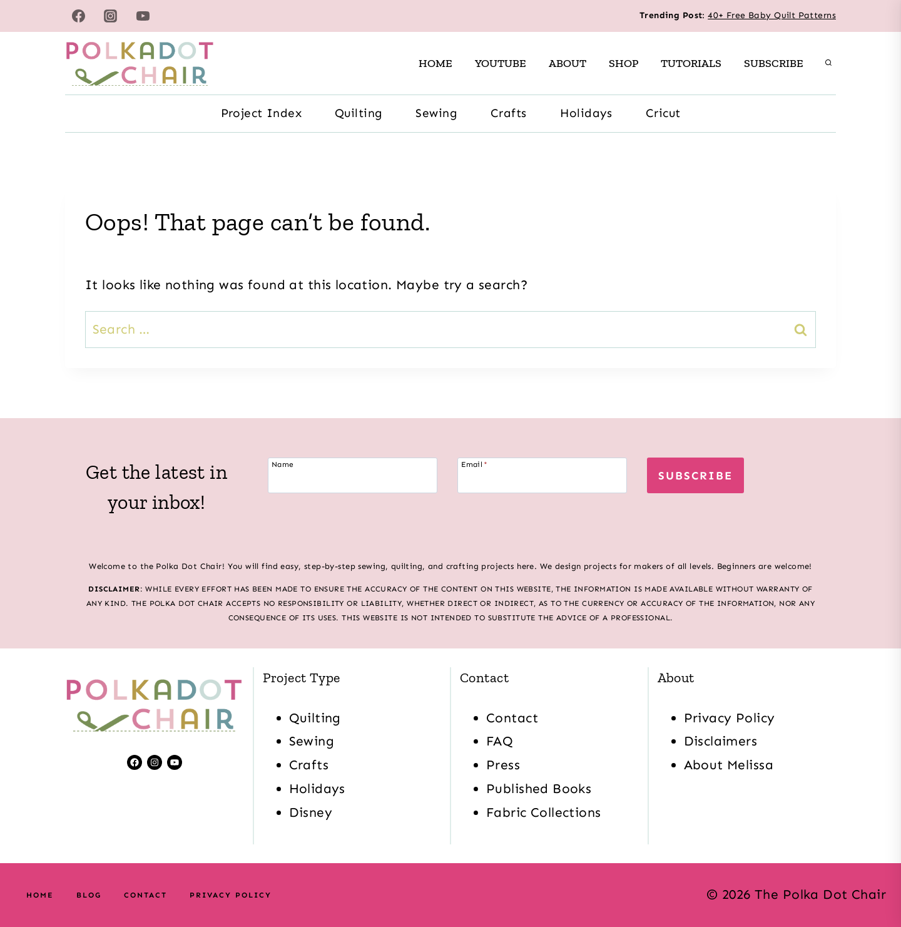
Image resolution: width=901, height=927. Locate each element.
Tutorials (691, 63)
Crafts (509, 113)
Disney (311, 812)
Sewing (436, 113)
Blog (88, 895)
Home (435, 63)
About (567, 63)
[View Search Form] (828, 63)
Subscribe (773, 63)
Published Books (538, 789)
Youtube (500, 63)
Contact (512, 718)
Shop (623, 63)
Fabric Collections (543, 812)
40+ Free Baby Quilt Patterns (772, 15)
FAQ (499, 741)
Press (503, 765)
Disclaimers (721, 741)
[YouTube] (143, 16)
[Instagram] (111, 16)
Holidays (586, 113)
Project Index (261, 113)
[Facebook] (78, 16)
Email (474, 464)
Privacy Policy (729, 718)
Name (283, 464)
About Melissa (728, 765)
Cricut (663, 113)
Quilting (358, 113)
